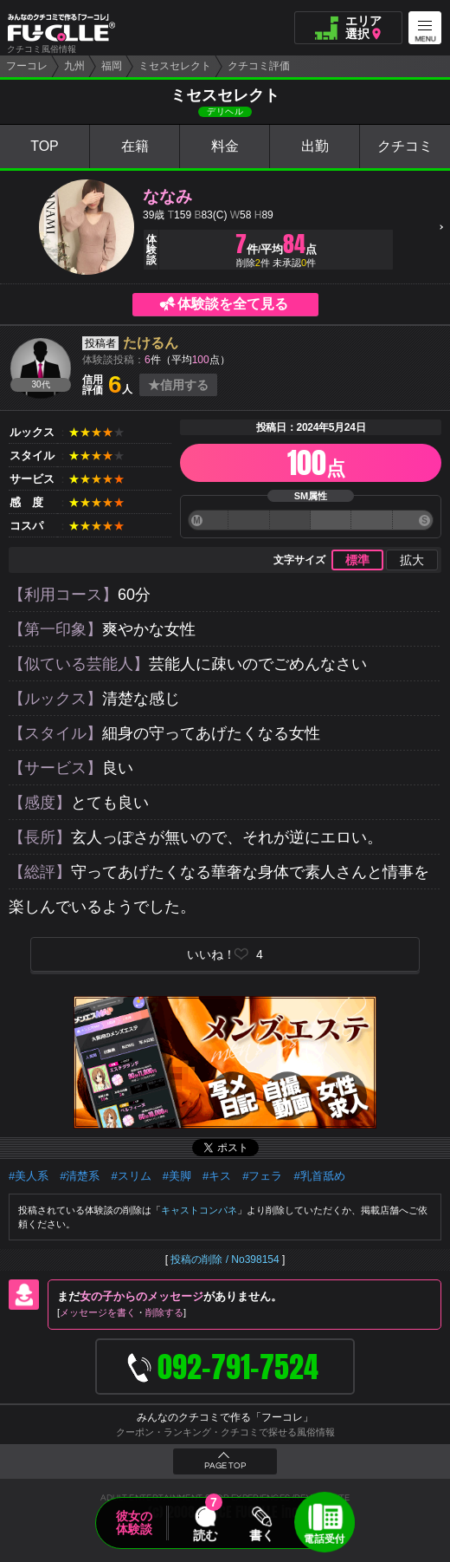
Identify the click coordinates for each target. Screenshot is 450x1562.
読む (205, 1535)
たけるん (150, 342)
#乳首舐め (318, 1175)
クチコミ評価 (259, 66)
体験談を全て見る (232, 303)
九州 (74, 66)
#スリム (131, 1175)
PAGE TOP (225, 1465)
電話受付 (324, 1539)
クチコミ (405, 146)
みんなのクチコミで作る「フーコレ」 (225, 1417)
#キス (216, 1175)
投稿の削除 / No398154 (224, 1259)
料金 (225, 146)
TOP (44, 146)
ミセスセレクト (174, 66)
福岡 (111, 66)
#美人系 (28, 1175)
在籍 (135, 146)
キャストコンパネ (199, 1210)
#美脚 (177, 1175)
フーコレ (27, 66)
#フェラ (262, 1175)
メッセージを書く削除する (121, 1312)
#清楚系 (80, 1175)
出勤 (315, 146)
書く (261, 1535)
